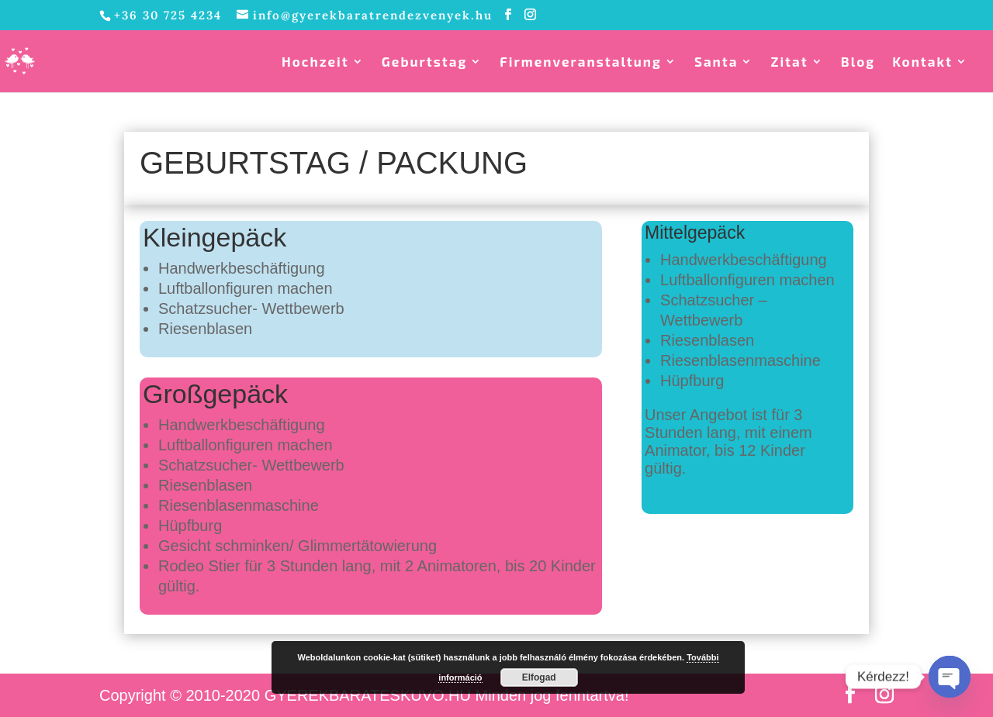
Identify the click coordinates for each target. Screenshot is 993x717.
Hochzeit (315, 62)
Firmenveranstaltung (581, 62)
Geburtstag (425, 62)
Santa (716, 62)
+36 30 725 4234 (168, 15)
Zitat (789, 62)
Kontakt (922, 62)
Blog (858, 62)
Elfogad (539, 677)
